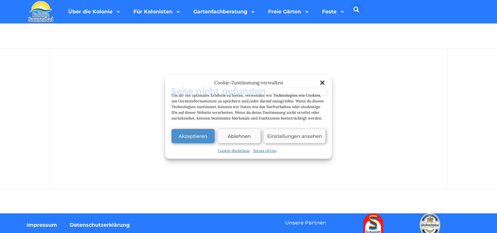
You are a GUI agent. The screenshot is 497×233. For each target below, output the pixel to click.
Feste (333, 11)
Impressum (42, 225)
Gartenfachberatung (224, 11)
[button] (322, 83)
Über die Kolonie (94, 11)
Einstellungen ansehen (294, 136)
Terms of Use (264, 150)
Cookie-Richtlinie (234, 150)
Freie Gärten (288, 11)
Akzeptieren (192, 136)
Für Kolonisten (157, 11)
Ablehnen (239, 136)
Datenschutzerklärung (100, 225)
